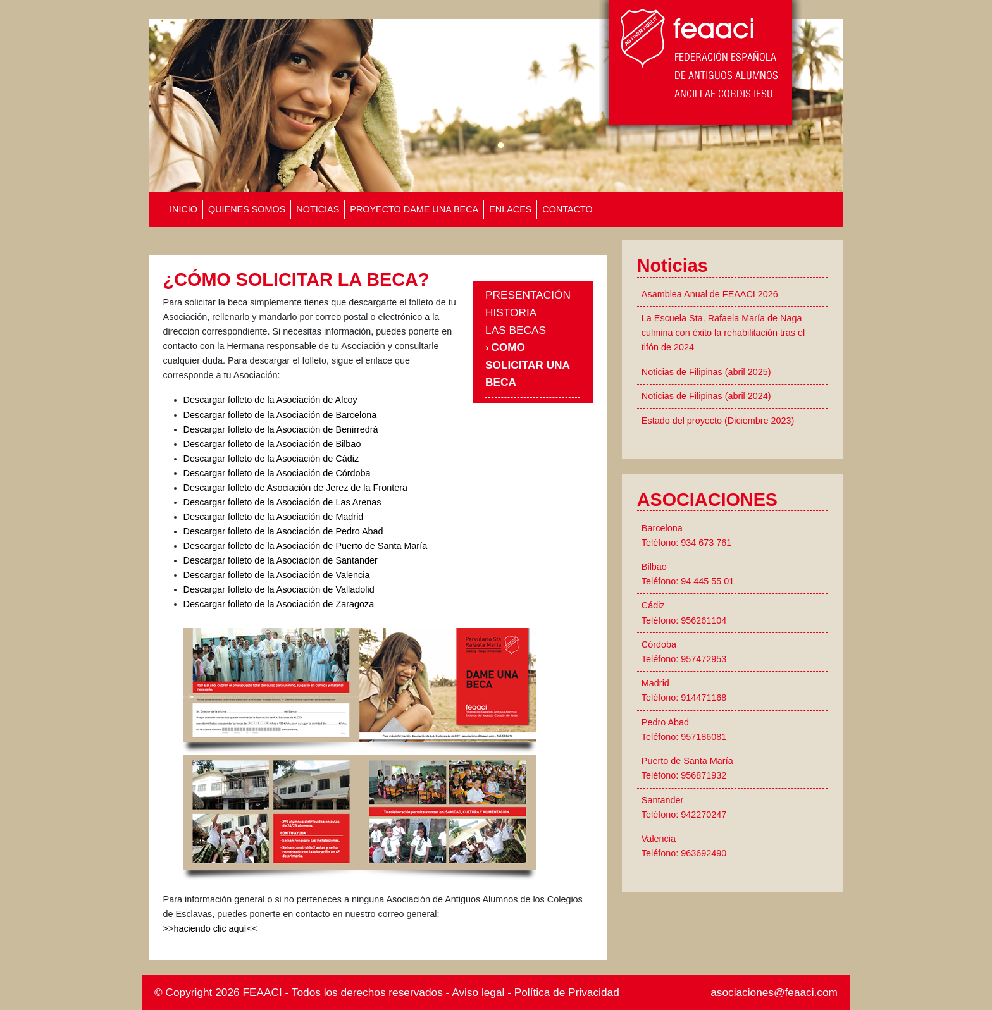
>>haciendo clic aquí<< (210, 928)
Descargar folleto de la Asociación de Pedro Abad (283, 531)
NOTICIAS (317, 209)
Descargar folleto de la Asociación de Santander (280, 560)
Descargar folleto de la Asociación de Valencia (276, 575)
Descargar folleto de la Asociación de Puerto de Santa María (305, 546)
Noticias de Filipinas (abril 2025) (706, 372)
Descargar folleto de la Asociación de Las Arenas (282, 502)
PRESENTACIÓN (528, 294)
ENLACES (510, 209)
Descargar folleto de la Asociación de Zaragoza (279, 604)
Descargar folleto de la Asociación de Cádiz (271, 458)
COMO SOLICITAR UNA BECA (527, 364)
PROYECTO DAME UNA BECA (414, 209)
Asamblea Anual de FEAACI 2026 (710, 294)
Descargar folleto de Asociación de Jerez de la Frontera (295, 488)
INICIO (183, 209)
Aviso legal (478, 992)
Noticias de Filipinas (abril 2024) (706, 396)
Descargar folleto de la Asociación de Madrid (273, 517)
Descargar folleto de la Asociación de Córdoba (277, 473)
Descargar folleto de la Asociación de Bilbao (272, 444)
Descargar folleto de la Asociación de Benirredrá (280, 429)
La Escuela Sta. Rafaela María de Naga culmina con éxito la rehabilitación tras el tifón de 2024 (723, 332)
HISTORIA (510, 312)
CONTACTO (567, 209)
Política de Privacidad (566, 992)
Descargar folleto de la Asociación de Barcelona (280, 415)
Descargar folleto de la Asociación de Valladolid (279, 589)
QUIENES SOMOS (246, 209)
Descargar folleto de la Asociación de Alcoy (270, 400)
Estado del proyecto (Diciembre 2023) (718, 421)
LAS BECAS (515, 330)
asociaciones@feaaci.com (774, 992)
